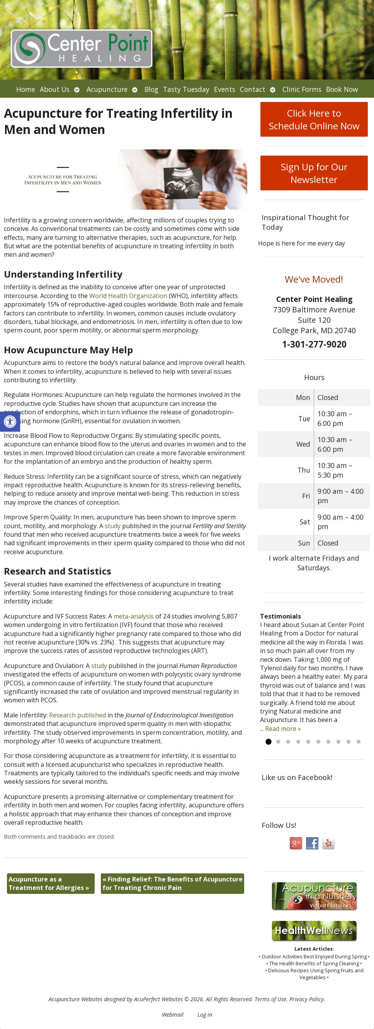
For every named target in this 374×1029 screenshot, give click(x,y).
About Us (55, 89)
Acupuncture (107, 89)
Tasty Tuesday (186, 89)
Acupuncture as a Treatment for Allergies (48, 883)
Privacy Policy (306, 999)
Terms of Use (270, 999)
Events (224, 89)
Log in (204, 1014)
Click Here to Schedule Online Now (314, 119)
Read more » (283, 728)
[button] (10, 422)
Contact (252, 89)
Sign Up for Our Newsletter (314, 173)
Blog (151, 89)
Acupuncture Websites (75, 999)
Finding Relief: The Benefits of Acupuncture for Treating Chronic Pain (172, 883)
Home (25, 89)
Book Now (342, 89)
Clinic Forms (301, 89)
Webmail (173, 1014)
